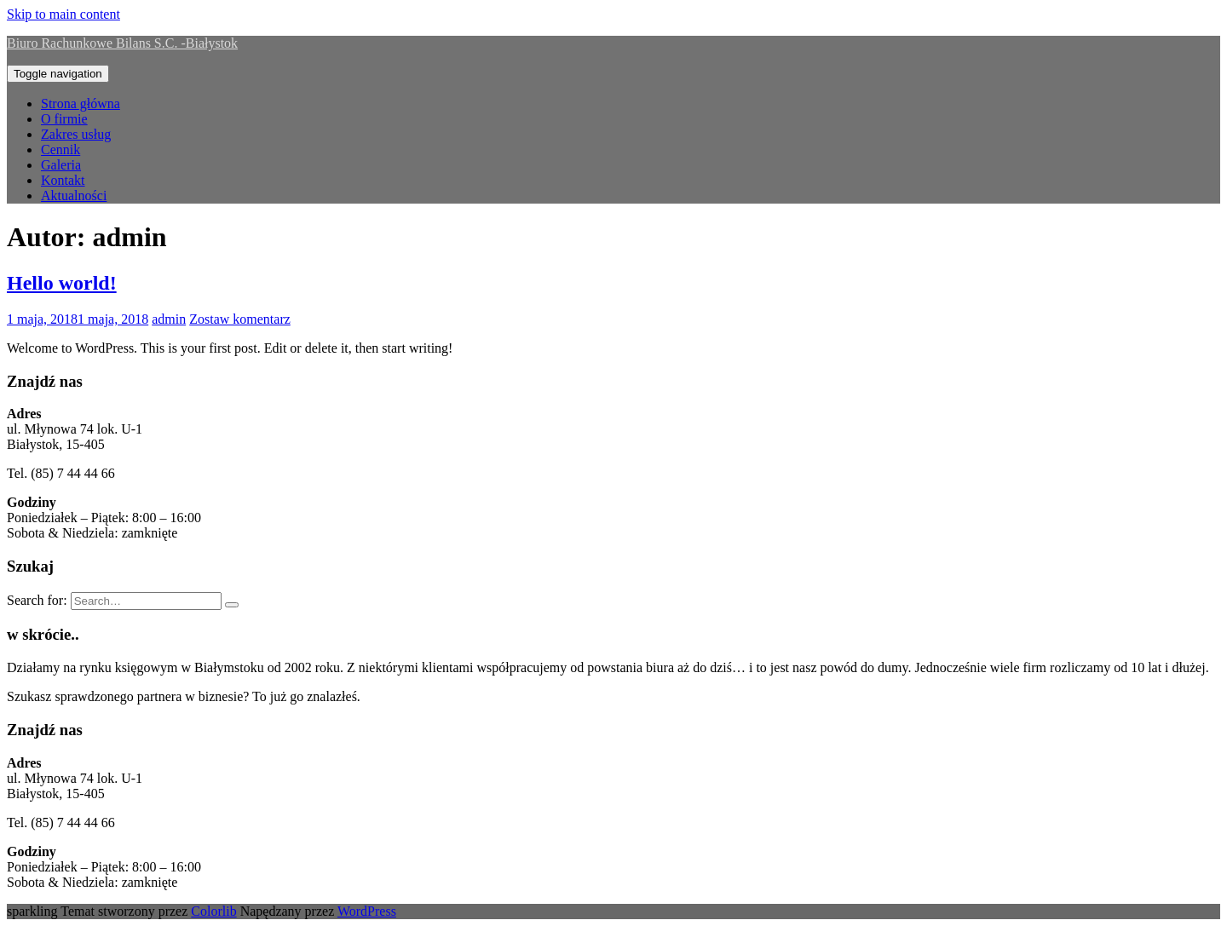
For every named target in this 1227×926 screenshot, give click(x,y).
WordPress (366, 911)
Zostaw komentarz (240, 319)
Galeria (61, 165)
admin (169, 319)
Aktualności (74, 195)
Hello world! (62, 283)
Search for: (37, 600)
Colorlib (213, 911)
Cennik (60, 149)
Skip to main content (63, 14)
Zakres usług (76, 134)
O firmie (64, 119)
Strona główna (80, 103)
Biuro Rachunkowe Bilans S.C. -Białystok (122, 43)
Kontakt (63, 180)
